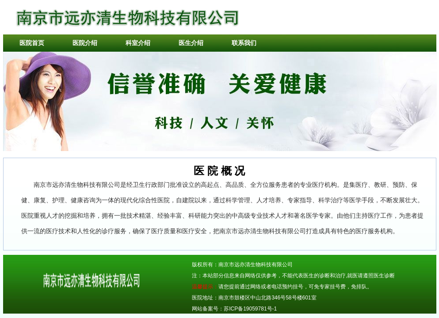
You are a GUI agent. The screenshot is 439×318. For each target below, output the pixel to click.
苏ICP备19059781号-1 (250, 309)
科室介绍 (138, 42)
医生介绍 (191, 42)
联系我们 (244, 42)
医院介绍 (85, 42)
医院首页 (31, 42)
